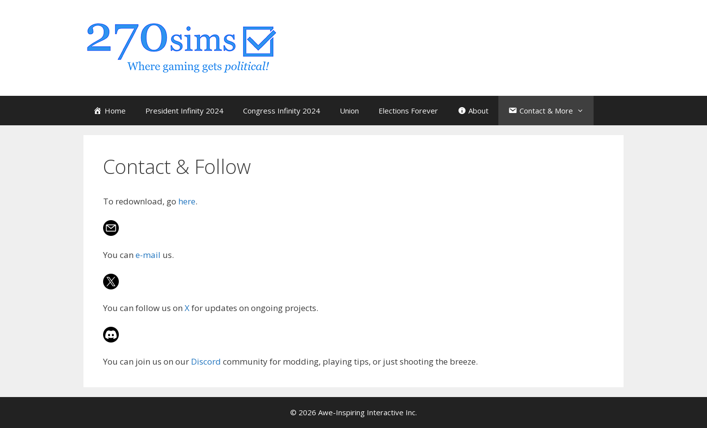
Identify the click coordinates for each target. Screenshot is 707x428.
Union (349, 110)
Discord (206, 361)
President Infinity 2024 (184, 110)
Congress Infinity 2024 (281, 110)
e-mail (148, 254)
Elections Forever (408, 110)
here (186, 201)
